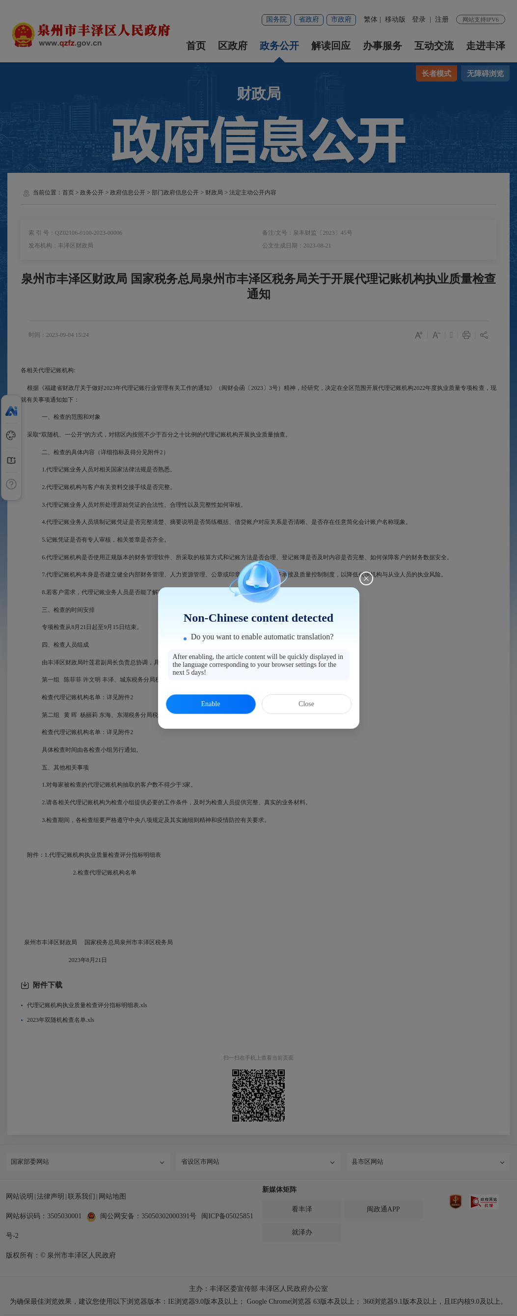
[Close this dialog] (366, 578)
